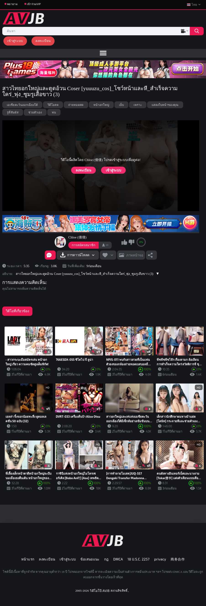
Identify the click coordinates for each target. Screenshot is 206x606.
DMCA (118, 559)
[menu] (103, 53)
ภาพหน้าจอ (134, 255)
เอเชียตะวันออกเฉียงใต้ (22, 105)
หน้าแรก (27, 559)
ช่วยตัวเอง (35, 112)
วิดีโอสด (53, 105)
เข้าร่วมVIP (34, 3)
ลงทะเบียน (43, 41)
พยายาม (12, 3)
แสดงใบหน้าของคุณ (165, 105)
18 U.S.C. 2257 (138, 559)
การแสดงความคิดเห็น (24, 282)
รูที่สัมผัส (12, 112)
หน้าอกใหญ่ (101, 105)
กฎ (106, 559)
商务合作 (178, 559)
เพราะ (138, 105)
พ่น (54, 112)
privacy (160, 559)
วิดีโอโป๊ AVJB (99, 591)
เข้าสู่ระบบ (15, 41)
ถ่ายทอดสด (76, 105)
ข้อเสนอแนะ (89, 559)
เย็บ (121, 105)
